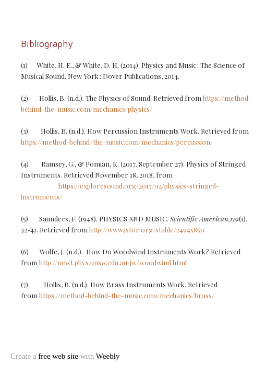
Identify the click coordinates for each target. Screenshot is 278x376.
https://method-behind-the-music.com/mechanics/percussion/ (117, 141)
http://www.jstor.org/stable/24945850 (146, 229)
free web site (58, 356)
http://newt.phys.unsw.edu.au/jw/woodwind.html (113, 262)
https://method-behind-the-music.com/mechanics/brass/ (126, 295)
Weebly (107, 356)
